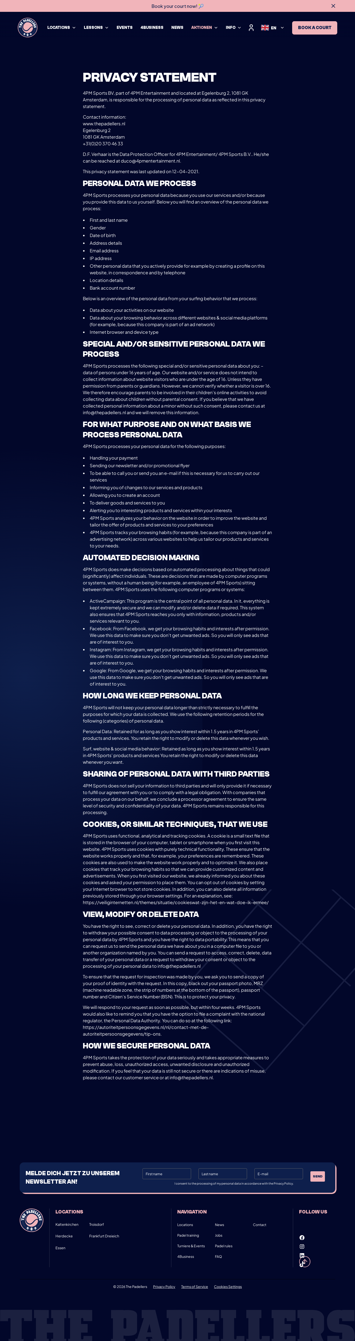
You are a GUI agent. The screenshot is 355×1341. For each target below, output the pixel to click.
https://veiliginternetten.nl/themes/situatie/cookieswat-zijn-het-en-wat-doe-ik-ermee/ (176, 902)
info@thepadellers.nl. (192, 1077)
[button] (61, 27)
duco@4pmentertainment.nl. (151, 161)
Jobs (218, 1235)
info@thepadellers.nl (105, 412)
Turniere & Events (191, 1246)
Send (317, 1176)
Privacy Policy (164, 1286)
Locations (185, 1224)
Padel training (188, 1235)
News (219, 1224)
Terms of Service (194, 1286)
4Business (185, 1256)
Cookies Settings (228, 1286)
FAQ (218, 1256)
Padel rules (223, 1246)
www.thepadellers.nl (104, 123)
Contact (259, 1224)
